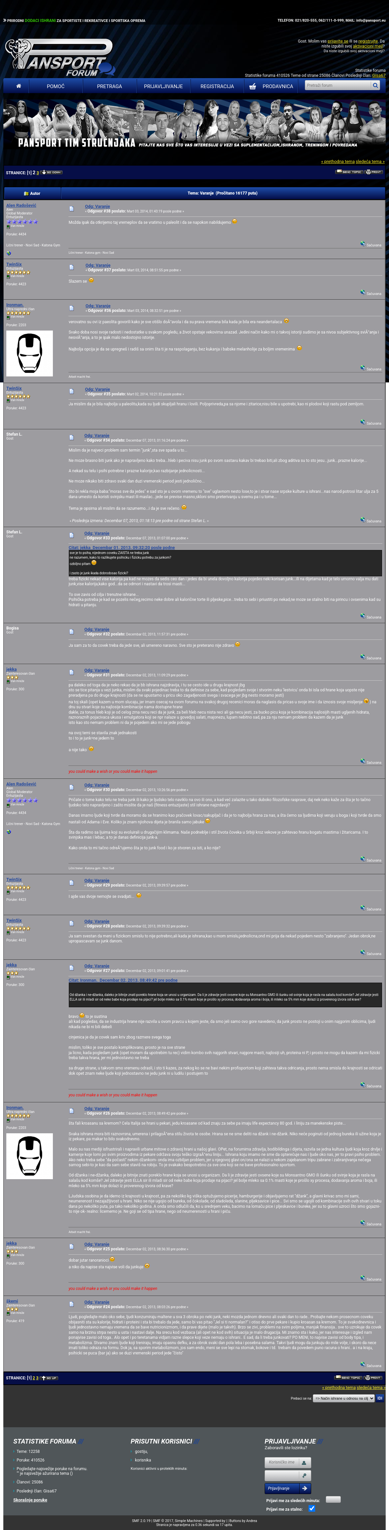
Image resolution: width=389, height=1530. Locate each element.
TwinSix (14, 264)
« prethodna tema (338, 161)
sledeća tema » (370, 161)
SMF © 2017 (163, 1521)
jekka (11, 669)
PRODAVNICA (270, 86)
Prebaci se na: (301, 1398)
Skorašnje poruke (30, 1499)
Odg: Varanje (97, 206)
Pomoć (56, 86)
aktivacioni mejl (368, 46)
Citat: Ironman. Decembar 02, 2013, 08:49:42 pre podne (123, 980)
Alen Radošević (21, 205)
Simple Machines (189, 1521)
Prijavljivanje (163, 86)
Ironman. (15, 304)
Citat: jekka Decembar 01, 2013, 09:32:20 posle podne (121, 547)
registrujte (368, 41)
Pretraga (109, 86)
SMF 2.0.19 (141, 1521)
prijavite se (337, 41)
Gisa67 (379, 75)
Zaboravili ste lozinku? (286, 1447)
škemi (12, 1301)
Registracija (217, 86)
